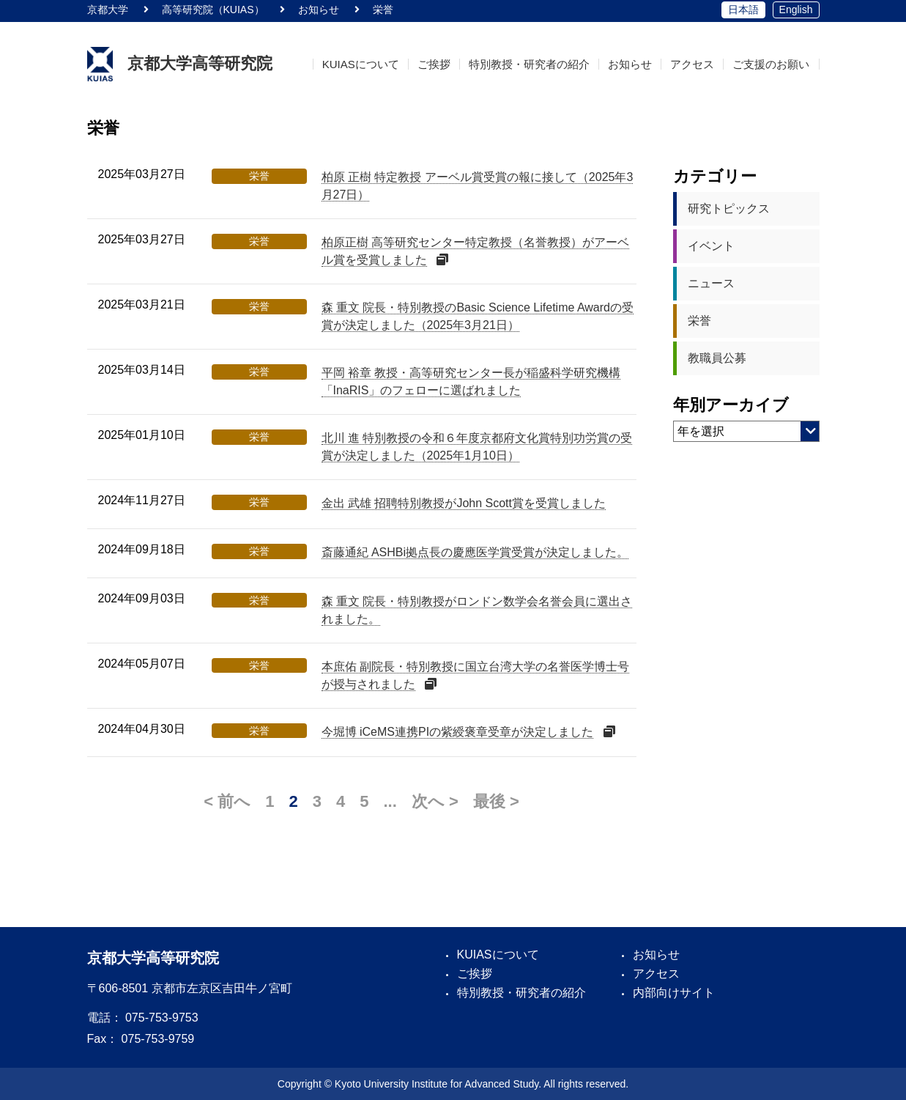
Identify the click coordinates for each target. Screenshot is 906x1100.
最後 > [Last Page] (496, 802)
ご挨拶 (443, 64)
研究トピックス (729, 208)
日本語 (743, 9)
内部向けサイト (674, 992)
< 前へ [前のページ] (227, 802)
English (796, 9)
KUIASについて (371, 64)
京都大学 (107, 9)
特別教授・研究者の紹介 (536, 64)
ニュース (711, 283)
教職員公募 (717, 358)
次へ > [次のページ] (435, 802)
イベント (711, 246)
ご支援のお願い (772, 64)
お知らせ (635, 64)
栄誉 (699, 320)
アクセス (695, 64)
